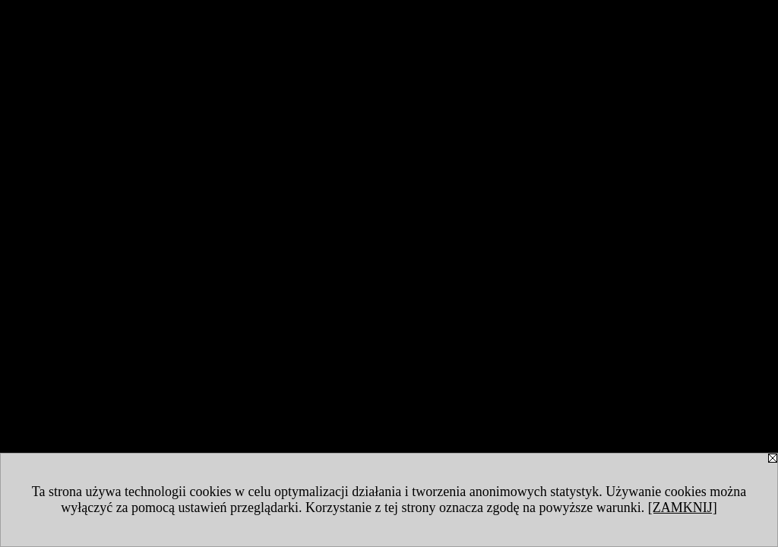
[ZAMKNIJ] (682, 507)
